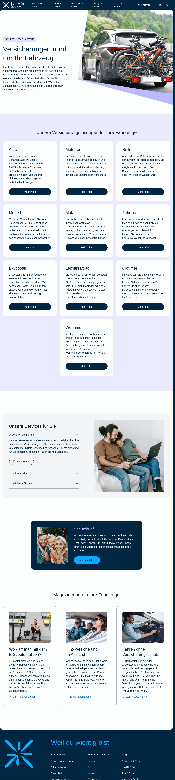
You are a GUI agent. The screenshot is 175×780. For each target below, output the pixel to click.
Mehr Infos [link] (30, 191)
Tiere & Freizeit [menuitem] (58, 5)
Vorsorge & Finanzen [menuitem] (97, 5)
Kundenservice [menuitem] (143, 5)
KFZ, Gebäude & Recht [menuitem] (39, 5)
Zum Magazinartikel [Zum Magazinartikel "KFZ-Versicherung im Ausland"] (78, 696)
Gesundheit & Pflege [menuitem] (77, 5)
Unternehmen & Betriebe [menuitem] (120, 5)
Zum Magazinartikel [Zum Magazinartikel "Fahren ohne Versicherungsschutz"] (135, 696)
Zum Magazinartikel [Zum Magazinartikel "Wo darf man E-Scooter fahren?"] (22, 696)
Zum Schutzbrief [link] (87, 560)
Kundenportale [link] (21, 461)
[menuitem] (159, 4)
